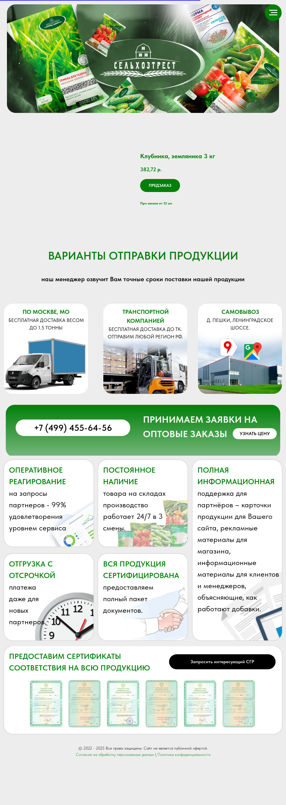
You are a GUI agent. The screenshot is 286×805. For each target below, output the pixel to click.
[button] (255, 474)
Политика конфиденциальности (183, 795)
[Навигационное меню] (273, 13)
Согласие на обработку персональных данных (115, 795)
